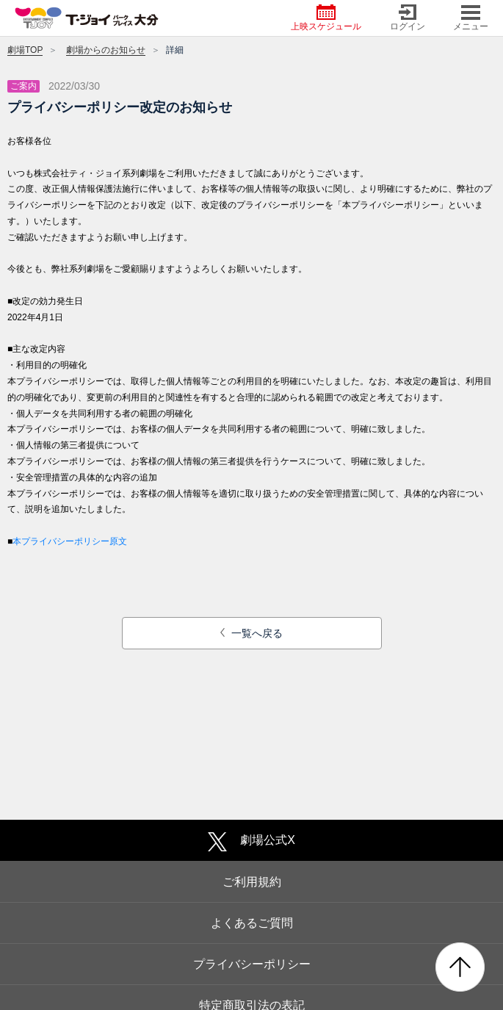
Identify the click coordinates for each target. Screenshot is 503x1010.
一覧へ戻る (251, 633)
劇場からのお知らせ (105, 50)
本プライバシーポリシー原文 (69, 541)
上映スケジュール (326, 18)
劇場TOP (25, 50)
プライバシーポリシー (252, 964)
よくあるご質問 (252, 923)
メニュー (470, 18)
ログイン (407, 18)
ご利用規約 (251, 882)
